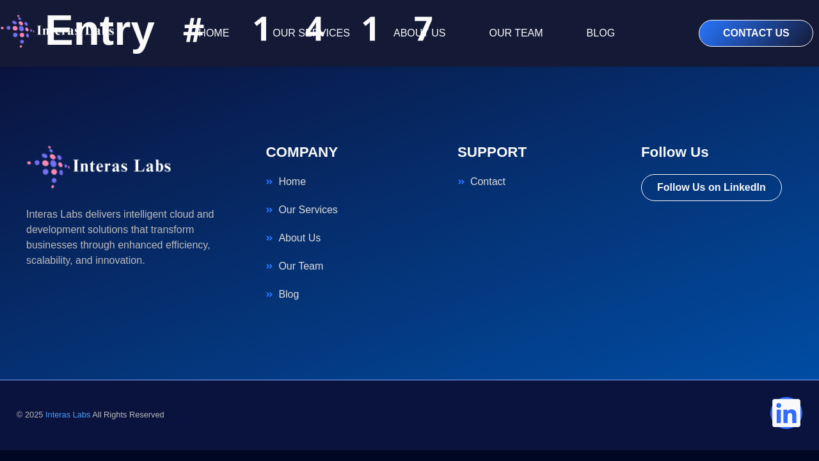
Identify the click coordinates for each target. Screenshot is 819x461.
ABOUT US (420, 33)
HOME (213, 33)
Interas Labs (67, 414)
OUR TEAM (516, 33)
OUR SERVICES (311, 33)
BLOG (601, 33)
